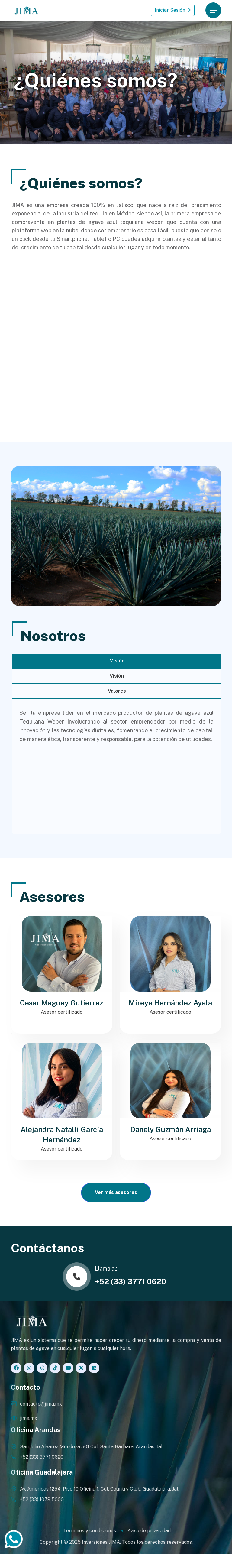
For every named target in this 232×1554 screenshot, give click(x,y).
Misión (116, 661)
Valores (117, 691)
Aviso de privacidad (149, 1530)
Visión (117, 676)
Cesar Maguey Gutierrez (61, 1003)
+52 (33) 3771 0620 (130, 1281)
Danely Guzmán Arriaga (170, 1129)
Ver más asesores (116, 1192)
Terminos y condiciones (89, 1530)
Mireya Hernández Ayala (170, 1003)
